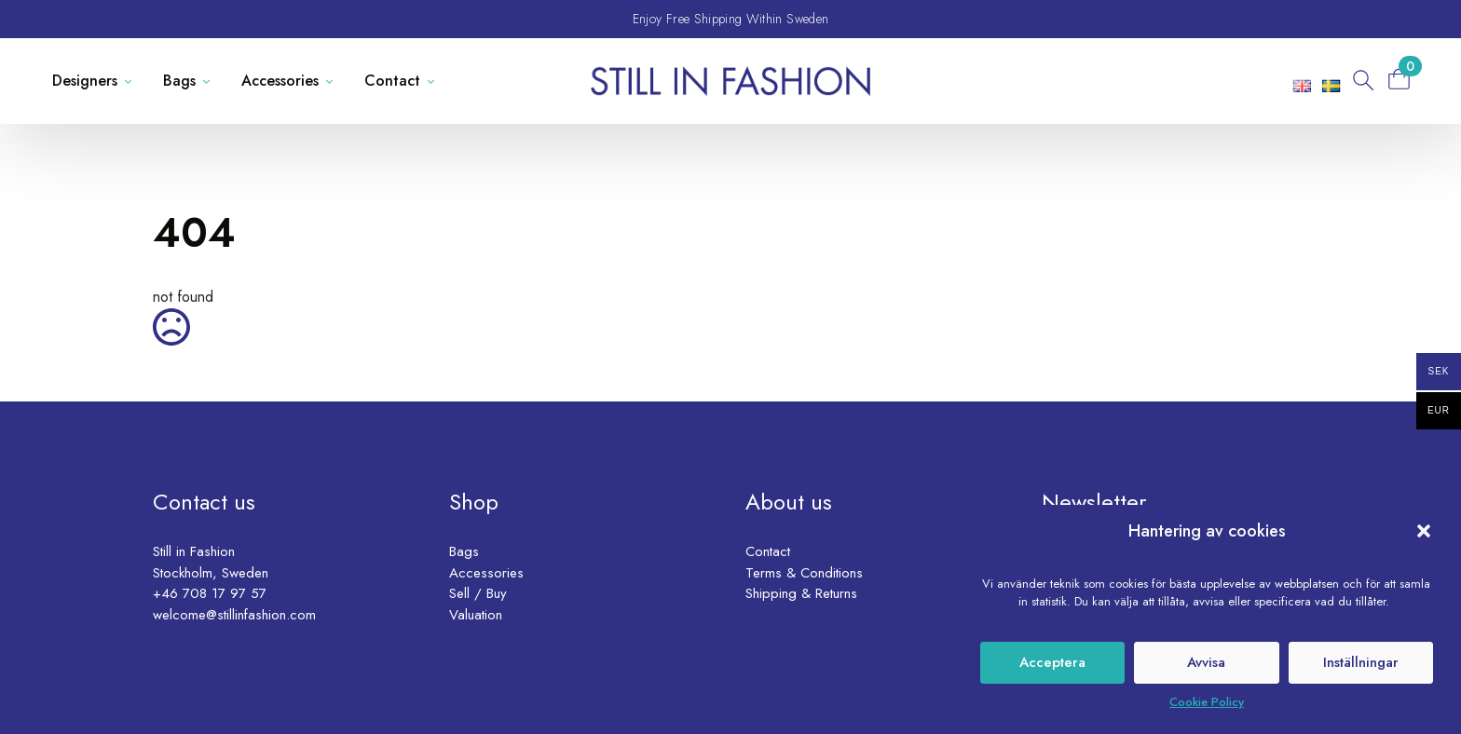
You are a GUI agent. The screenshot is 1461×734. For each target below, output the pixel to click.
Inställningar (1361, 662)
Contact (392, 80)
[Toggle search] (1361, 81)
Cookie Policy (1206, 702)
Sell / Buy (478, 593)
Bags (179, 80)
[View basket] (1405, 78)
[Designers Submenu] (131, 81)
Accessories (280, 80)
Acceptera (1052, 662)
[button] (1423, 531)
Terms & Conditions (804, 573)
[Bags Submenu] (210, 81)
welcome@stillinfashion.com (234, 615)
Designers (84, 80)
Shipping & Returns (801, 593)
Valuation (475, 615)
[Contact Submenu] (434, 81)
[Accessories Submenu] (333, 81)
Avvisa (1206, 662)
